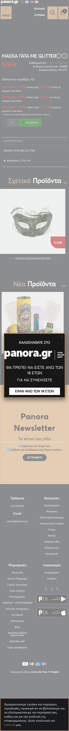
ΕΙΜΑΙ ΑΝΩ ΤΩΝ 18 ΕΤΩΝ (34, 391)
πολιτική (9, 725)
